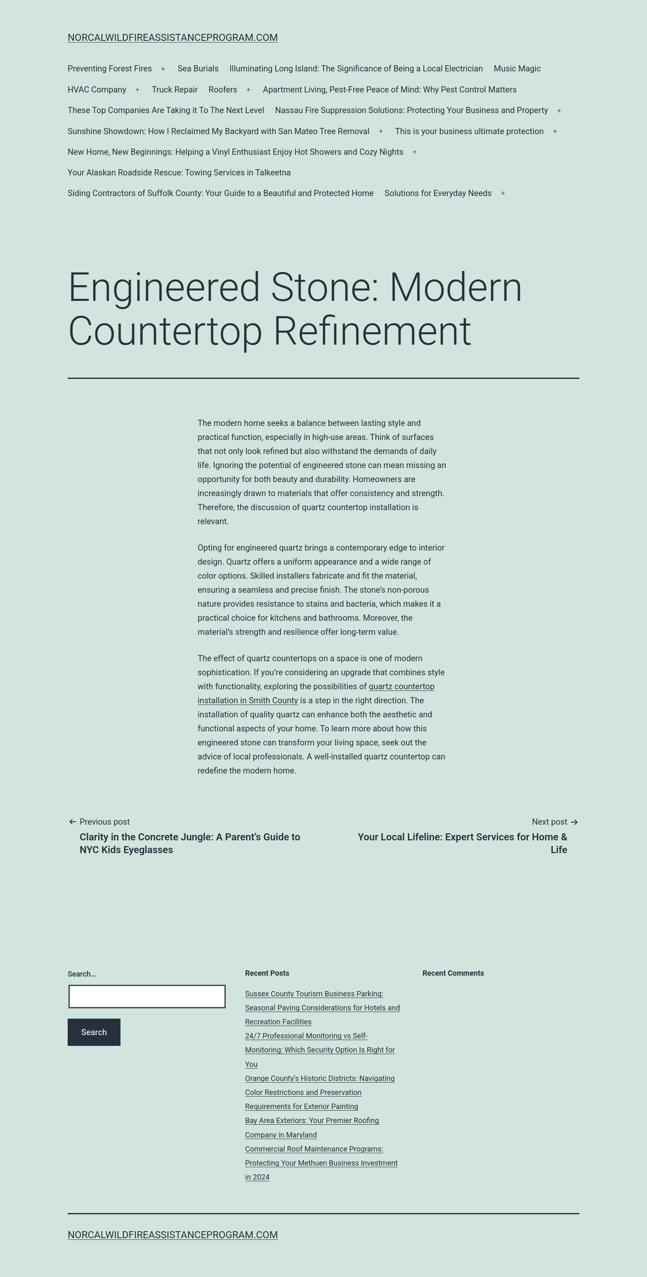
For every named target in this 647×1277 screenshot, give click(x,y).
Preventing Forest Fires (110, 68)
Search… (82, 974)
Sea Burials (198, 68)
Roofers (223, 90)
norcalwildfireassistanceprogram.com (173, 37)
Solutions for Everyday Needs (438, 193)
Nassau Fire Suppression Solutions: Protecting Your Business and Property (411, 110)
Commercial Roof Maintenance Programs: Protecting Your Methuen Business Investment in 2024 (321, 1163)
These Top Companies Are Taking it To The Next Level (166, 110)
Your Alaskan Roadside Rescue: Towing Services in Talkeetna (179, 172)
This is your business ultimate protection (469, 131)
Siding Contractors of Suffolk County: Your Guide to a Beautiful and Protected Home (221, 193)
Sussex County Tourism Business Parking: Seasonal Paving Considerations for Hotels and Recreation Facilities (322, 1007)
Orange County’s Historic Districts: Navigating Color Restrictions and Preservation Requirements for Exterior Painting (320, 1092)
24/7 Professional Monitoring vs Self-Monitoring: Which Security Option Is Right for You (320, 1049)
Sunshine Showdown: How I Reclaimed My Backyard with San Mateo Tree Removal (219, 131)
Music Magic (517, 68)
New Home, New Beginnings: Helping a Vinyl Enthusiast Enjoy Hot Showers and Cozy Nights (236, 152)
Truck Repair (175, 90)
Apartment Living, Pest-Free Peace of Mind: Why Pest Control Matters (390, 90)
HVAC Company (97, 90)
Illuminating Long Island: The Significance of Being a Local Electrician (356, 68)
